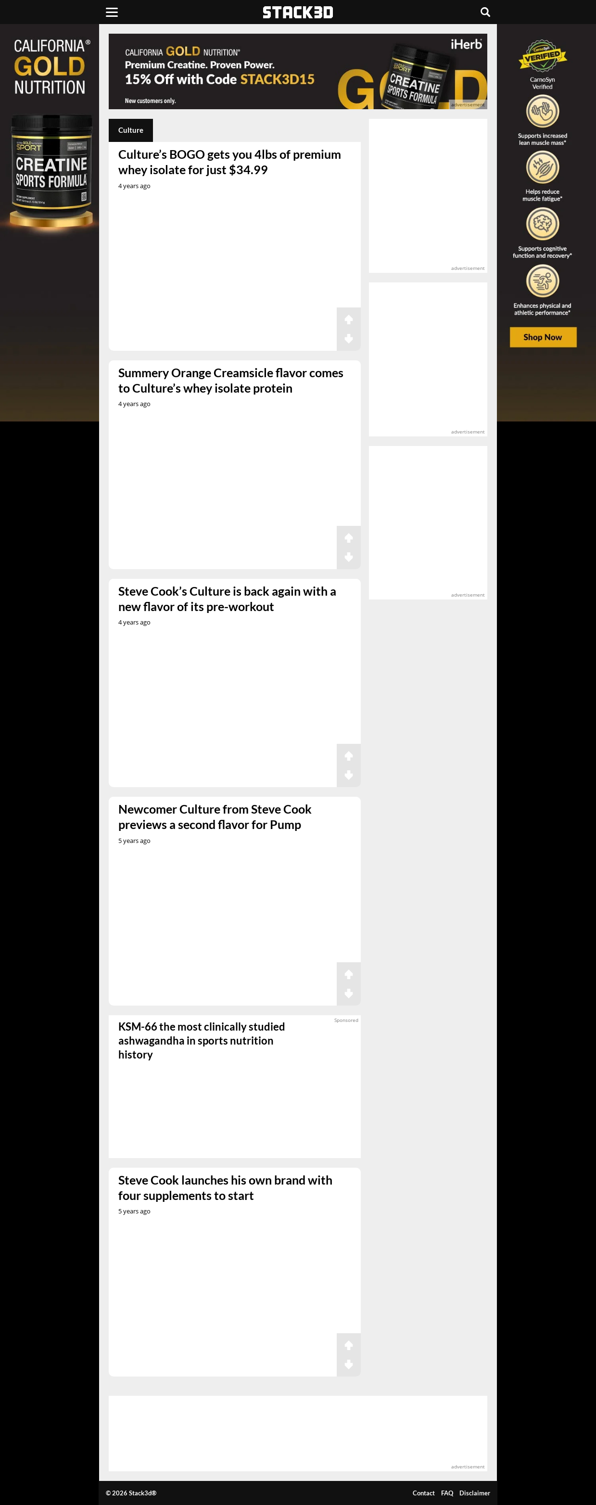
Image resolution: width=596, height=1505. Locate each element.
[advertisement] (298, 71)
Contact (424, 1493)
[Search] (485, 12)
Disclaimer (474, 1493)
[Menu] (112, 12)
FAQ (447, 1493)
